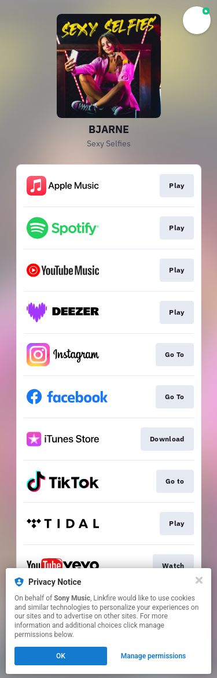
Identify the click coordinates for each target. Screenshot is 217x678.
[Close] (199, 580)
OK (60, 656)
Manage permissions (153, 656)
